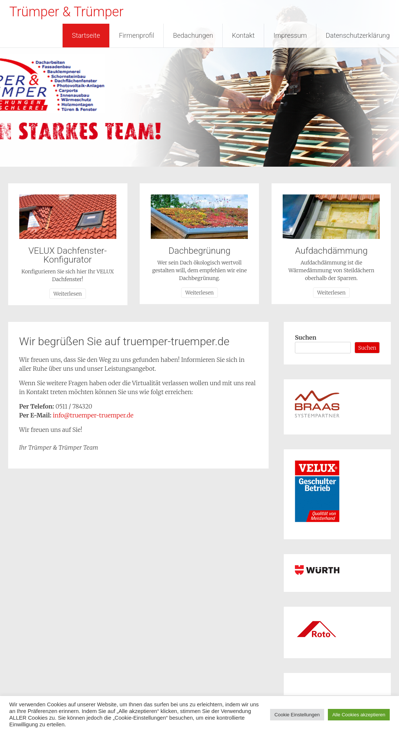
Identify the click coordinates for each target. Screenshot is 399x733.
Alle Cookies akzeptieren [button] (358, 714)
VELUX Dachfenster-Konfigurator (68, 255)
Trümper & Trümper (66, 12)
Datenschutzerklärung (358, 35)
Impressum (290, 35)
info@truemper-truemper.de (93, 415)
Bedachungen (193, 35)
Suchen (305, 337)
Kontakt (243, 35)
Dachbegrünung (199, 251)
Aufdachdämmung (331, 251)
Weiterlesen (67, 293)
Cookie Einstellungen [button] (297, 714)
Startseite (86, 35)
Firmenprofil (136, 35)
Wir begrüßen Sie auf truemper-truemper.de (124, 341)
